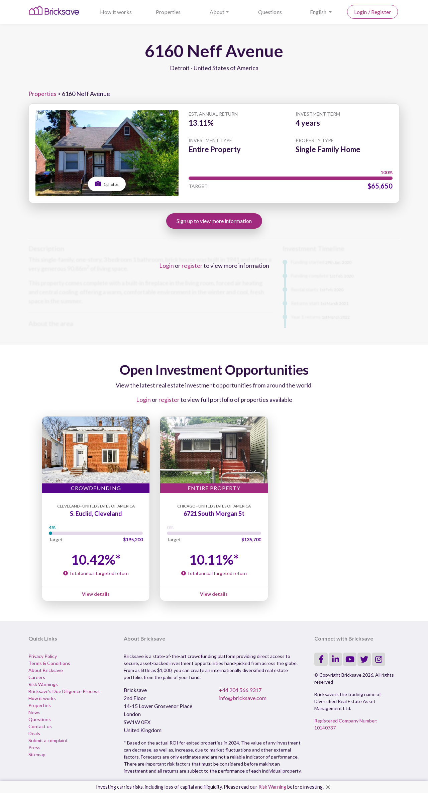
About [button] (217, 12)
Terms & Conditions (49, 663)
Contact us (40, 726)
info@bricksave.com (242, 698)
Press (34, 747)
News (34, 712)
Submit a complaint (48, 740)
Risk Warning (272, 787)
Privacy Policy (42, 656)
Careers (36, 677)
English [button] (319, 12)
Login (166, 265)
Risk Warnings (43, 684)
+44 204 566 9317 (240, 690)
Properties (168, 12)
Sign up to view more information (214, 221)
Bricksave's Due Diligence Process (64, 691)
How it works (116, 12)
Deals (34, 733)
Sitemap (36, 754)
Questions (270, 12)
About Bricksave (45, 670)
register (192, 265)
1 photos (107, 184)
